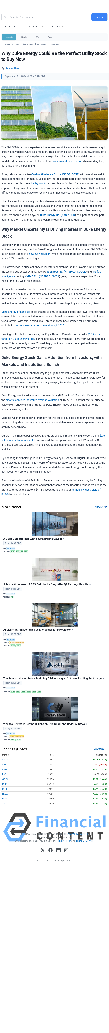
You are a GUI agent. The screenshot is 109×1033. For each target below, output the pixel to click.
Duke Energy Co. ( (51, 215)
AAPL (4, 764)
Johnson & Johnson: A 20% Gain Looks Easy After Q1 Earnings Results (47, 584)
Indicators (55, 26)
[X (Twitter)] (42, 850)
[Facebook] (50, 850)
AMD (4, 769)
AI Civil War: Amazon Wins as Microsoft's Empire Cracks (38, 629)
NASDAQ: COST (69, 174)
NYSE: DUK (68, 215)
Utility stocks (39, 183)
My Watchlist (34, 26)
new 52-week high (39, 253)
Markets (8, 37)
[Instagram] (66, 850)
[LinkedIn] (58, 850)
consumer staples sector (67, 161)
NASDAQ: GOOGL (75, 271)
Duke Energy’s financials (15, 311)
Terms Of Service (85, 840)
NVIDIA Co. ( (32, 276)
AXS (17, 551)
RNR (25, 551)
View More (100, 506)
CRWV (13, 740)
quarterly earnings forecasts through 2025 (39, 325)
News (18, 43)
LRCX (23, 691)
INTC (18, 691)
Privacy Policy (64, 840)
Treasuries (54, 43)
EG (22, 551)
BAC (4, 774)
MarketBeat (11, 548)
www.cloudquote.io (78, 833)
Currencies (28, 43)
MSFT (19, 646)
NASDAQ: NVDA (49, 276)
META (19, 740)
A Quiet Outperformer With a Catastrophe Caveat (33, 538)
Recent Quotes (10, 26)
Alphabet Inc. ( (56, 271)
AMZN (13, 646)
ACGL (13, 551)
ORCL (4, 798)
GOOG (5, 779)
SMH (34, 691)
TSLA (4, 803)
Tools (50, 37)
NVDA (29, 691)
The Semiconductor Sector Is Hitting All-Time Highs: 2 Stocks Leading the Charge (53, 678)
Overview (9, 43)
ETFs (37, 37)
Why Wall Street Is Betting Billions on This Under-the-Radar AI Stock (45, 724)
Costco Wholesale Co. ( (45, 174)
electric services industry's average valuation (32, 400)
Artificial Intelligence (17, 642)
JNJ (12, 597)
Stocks (24, 37)
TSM (39, 691)
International (41, 43)
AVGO (13, 691)
